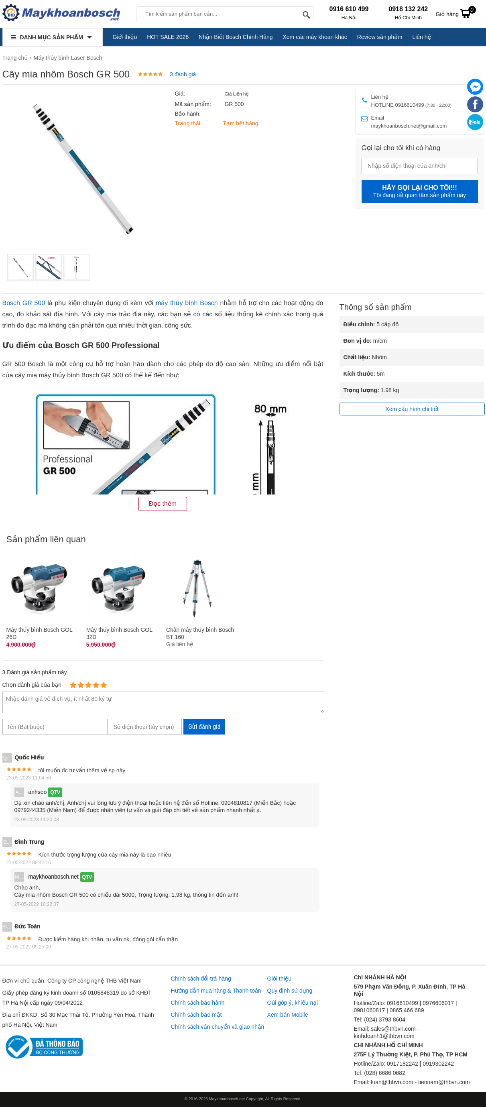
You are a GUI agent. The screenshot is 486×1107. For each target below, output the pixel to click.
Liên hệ (421, 37)
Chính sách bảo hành (198, 1002)
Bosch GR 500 (23, 303)
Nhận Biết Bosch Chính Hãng (236, 37)
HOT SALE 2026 (168, 37)
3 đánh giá (183, 74)
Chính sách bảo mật (196, 1014)
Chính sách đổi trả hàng (201, 978)
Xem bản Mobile (287, 1014)
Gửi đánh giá (204, 727)
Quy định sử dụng (290, 990)
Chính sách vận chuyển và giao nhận (217, 1027)
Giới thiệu (125, 37)
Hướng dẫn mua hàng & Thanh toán (216, 990)
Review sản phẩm (380, 37)
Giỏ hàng (456, 13)
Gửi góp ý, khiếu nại (292, 1002)
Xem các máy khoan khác (315, 37)
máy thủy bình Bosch (187, 303)
